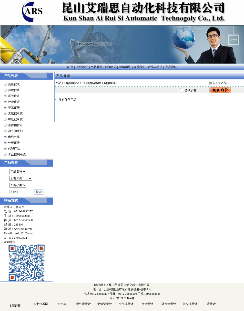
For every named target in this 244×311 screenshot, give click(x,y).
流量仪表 (14, 84)
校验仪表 (14, 102)
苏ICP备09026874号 (122, 298)
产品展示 (96, 67)
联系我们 (139, 67)
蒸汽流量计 (169, 304)
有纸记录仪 (15, 119)
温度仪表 (14, 90)
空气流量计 (126, 304)
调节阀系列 (15, 131)
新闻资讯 (111, 67)
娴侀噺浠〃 (74, 83)
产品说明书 (155, 67)
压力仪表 (14, 96)
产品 (58, 83)
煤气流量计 (83, 304)
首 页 (70, 67)
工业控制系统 (17, 154)
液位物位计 (15, 125)
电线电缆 (14, 137)
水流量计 (147, 304)
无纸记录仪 (15, 113)
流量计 (211, 304)
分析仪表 (14, 142)
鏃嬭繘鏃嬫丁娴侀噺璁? (101, 83)
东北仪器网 (40, 304)
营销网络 (125, 67)
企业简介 (82, 67)
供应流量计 (190, 304)
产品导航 (171, 67)
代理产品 (14, 148)
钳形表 (62, 304)
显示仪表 (14, 107)
